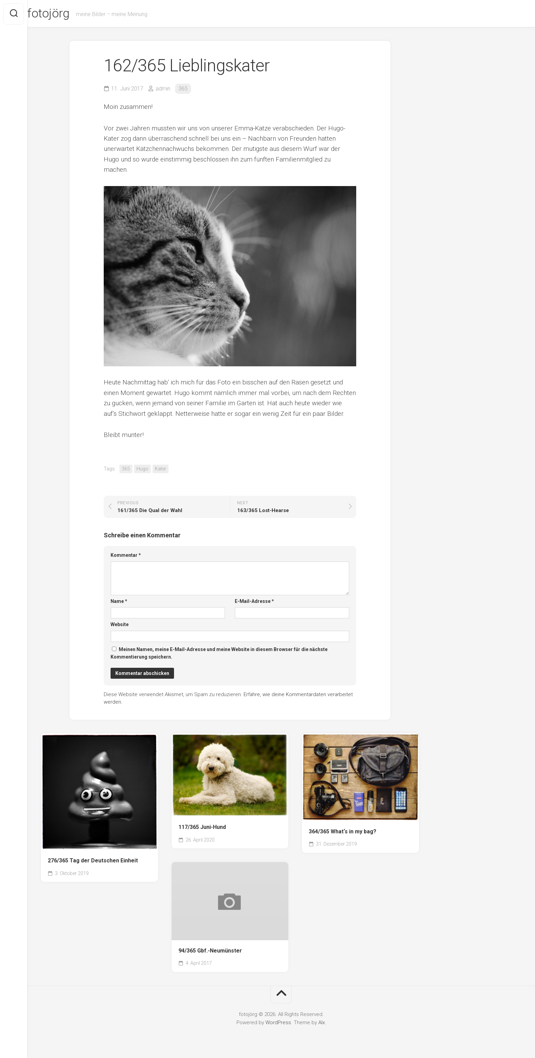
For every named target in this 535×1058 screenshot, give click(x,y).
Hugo (142, 469)
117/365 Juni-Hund (202, 827)
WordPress (278, 1023)
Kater (160, 469)
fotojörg (62, 14)
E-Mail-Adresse (254, 602)
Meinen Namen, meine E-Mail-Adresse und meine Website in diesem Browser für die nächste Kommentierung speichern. (219, 654)
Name (119, 602)
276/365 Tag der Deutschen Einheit (93, 861)
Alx (321, 1023)
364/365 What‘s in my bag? (342, 832)
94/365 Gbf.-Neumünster (210, 951)
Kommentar (126, 556)
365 (183, 89)
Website (120, 625)
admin (163, 89)
